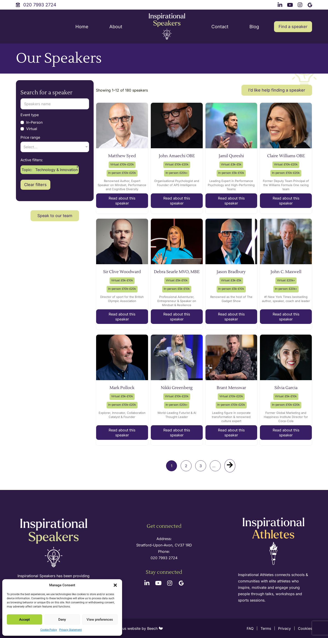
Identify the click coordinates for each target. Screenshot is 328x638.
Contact (219, 26)
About (115, 26)
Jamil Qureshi (231, 156)
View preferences (100, 620)
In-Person (31, 122)
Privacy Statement (70, 629)
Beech (155, 628)
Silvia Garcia (285, 387)
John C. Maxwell (286, 271)
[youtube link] (291, 4)
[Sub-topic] (54, 189)
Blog (254, 26)
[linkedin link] (280, 4)
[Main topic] (54, 167)
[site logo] (167, 26)
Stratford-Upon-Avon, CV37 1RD (164, 545)
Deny (62, 620)
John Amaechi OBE (177, 156)
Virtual (28, 128)
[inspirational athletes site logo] (274, 541)
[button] (115, 585)
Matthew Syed (122, 156)
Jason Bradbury (231, 271)
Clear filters (35, 227)
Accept (24, 620)
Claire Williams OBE (286, 156)
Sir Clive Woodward (122, 271)
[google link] (310, 4)
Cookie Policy (48, 629)
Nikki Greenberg (176, 387)
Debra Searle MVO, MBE (177, 271)
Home (81, 26)
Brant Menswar (231, 387)
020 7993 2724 (164, 558)
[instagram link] (301, 4)
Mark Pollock (122, 387)
